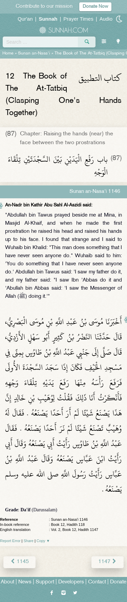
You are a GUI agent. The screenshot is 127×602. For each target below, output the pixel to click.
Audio (106, 19)
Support (45, 582)
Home (8, 53)
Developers (71, 582)
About (7, 582)
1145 (19, 561)
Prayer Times (78, 19)
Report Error (10, 541)
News (24, 582)
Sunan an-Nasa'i (34, 53)
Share (29, 541)
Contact (97, 582)
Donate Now (95, 6)
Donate (118, 582)
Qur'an (25, 19)
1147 (107, 561)
